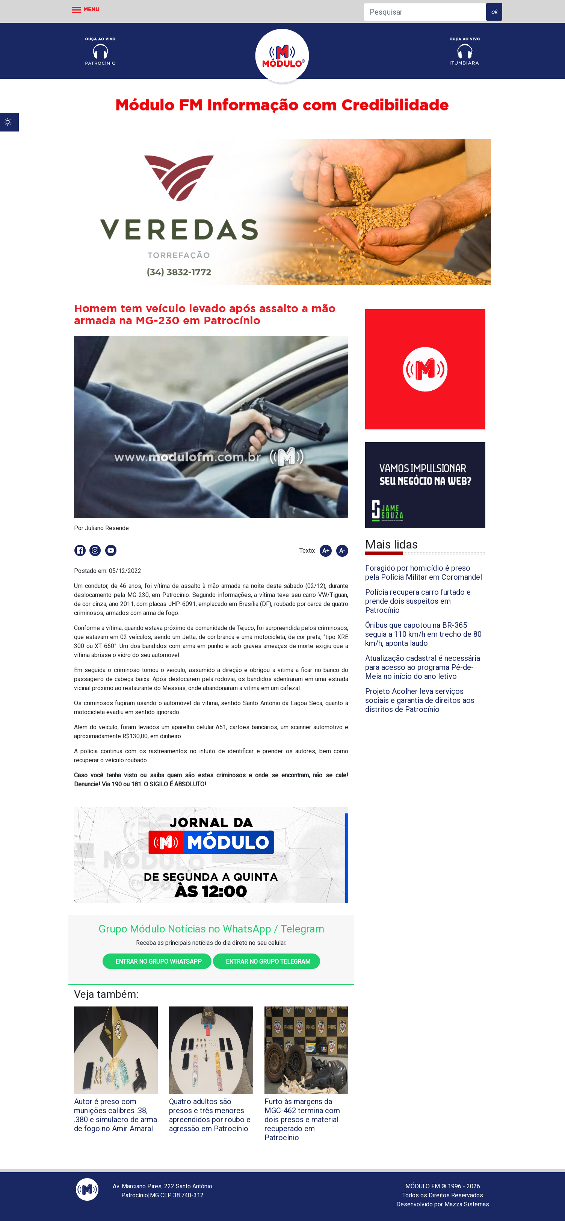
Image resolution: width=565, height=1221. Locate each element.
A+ (325, 550)
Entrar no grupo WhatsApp (157, 961)
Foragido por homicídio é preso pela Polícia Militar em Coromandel (423, 573)
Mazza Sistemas (466, 1204)
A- (342, 550)
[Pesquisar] (424, 12)
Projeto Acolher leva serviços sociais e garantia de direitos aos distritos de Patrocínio (419, 700)
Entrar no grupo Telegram (266, 961)
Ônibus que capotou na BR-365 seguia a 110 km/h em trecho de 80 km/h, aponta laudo (423, 634)
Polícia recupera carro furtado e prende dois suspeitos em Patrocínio (418, 601)
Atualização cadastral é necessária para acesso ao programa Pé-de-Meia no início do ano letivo (422, 667)
